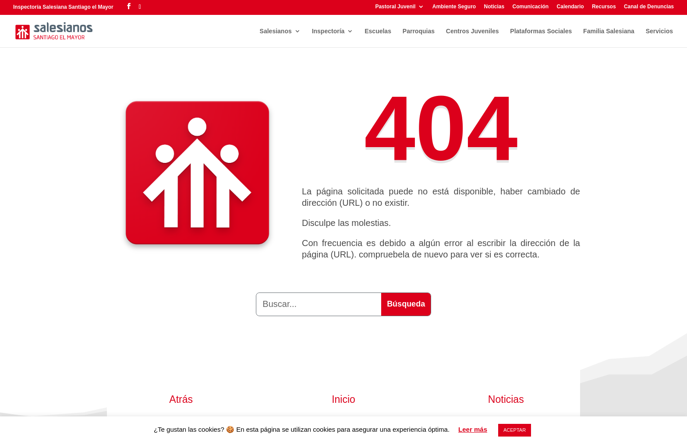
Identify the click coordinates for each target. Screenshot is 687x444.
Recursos (604, 7)
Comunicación (531, 7)
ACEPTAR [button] (514, 430)
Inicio (343, 399)
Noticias (494, 7)
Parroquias (419, 31)
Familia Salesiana (608, 31)
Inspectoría (328, 31)
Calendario (570, 7)
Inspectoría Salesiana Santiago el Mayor (63, 7)
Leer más (472, 429)
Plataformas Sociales (541, 31)
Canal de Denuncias (649, 7)
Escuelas (378, 31)
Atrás (181, 399)
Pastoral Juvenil (395, 7)
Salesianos (276, 31)
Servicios (659, 31)
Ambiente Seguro (454, 7)
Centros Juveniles (472, 31)
